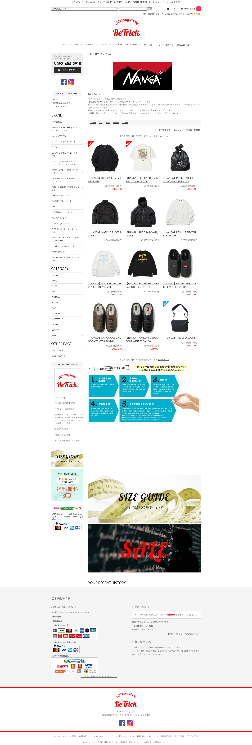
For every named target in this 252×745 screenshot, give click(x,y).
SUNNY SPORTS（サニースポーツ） (65, 154)
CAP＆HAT (57, 313)
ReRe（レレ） (58, 206)
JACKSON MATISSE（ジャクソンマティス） (66, 180)
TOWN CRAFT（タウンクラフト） (65, 171)
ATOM (195, 736)
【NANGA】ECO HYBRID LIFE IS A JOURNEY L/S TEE (104, 285)
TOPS (54, 280)
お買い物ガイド (166, 44)
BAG (108, 122)
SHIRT (54, 286)
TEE (100, 122)
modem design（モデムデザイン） (65, 188)
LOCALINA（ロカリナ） (62, 212)
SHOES (116, 122)
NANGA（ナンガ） (103, 54)
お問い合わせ (84, 736)
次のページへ (163, 136)
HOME (64, 44)
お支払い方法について (125, 736)
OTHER (125, 122)
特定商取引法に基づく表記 (172, 736)
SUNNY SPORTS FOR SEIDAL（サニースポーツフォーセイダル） (66, 163)
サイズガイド (150, 44)
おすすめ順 (179, 130)
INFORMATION (76, 44)
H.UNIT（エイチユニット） (64, 141)
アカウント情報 (60, 106)
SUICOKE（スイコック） (62, 201)
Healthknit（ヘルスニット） (64, 246)
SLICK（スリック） (60, 147)
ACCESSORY (57, 319)
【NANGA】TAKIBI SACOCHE (179, 337)
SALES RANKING (133, 44)
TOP (90, 54)
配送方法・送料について (147, 736)
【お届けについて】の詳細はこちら (182, 633)
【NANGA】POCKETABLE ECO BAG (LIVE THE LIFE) (179, 179)
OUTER (93, 122)
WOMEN (55, 330)
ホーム (57, 736)
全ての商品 (57, 122)
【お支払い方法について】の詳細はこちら (99, 676)
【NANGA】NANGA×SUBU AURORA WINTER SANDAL (104, 339)
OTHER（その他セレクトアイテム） (66, 259)
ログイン (173, 8)
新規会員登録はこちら (62, 102)
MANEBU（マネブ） (61, 195)
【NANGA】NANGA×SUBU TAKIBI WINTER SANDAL (179, 285)
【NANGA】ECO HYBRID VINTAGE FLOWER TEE (142, 179)
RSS (188, 736)
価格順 (189, 130)
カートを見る (192, 8)
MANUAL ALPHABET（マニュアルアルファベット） (66, 129)
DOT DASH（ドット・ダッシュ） (64, 230)
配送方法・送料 (184, 44)
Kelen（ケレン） (59, 251)
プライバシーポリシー (103, 736)
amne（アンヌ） (59, 136)
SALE (54, 335)
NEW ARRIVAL (115, 44)
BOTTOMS (56, 297)
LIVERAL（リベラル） (61, 223)
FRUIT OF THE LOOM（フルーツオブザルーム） (66, 239)
